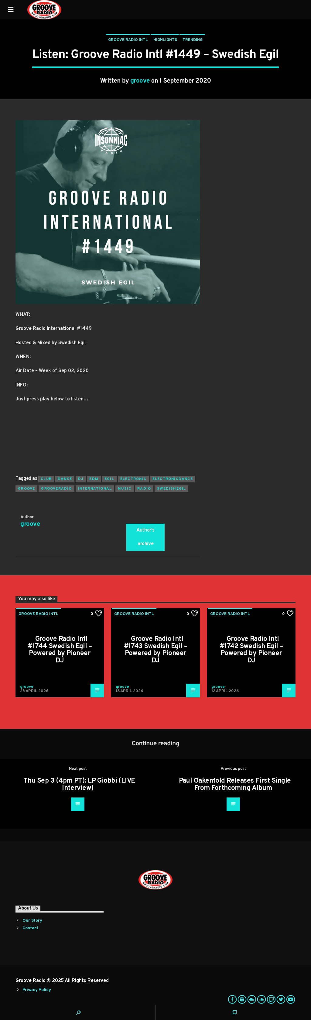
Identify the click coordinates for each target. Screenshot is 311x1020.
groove (140, 81)
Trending (193, 40)
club (46, 479)
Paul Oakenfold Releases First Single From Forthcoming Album (235, 785)
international (95, 488)
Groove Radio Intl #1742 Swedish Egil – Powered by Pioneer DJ (251, 650)
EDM (93, 479)
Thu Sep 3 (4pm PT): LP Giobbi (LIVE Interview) (79, 785)
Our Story (32, 920)
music (124, 488)
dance (65, 479)
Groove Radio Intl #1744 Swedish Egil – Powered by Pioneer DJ (60, 650)
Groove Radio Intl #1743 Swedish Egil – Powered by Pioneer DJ (155, 650)
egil (109, 479)
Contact (30, 928)
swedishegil (171, 488)
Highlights (165, 40)
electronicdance (172, 479)
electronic (133, 479)
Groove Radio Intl (128, 40)
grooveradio (56, 488)
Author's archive (145, 537)
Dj (80, 479)
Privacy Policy (36, 990)
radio (144, 488)
